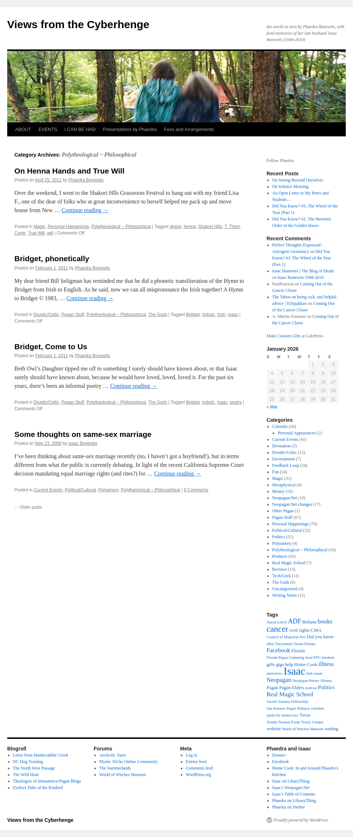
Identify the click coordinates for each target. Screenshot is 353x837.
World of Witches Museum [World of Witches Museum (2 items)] (302, 729)
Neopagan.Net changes (292, 504)
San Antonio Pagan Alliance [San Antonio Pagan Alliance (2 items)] (288, 708)
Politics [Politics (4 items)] (326, 687)
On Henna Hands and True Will (69, 171)
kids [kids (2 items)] (310, 673)
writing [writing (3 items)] (331, 728)
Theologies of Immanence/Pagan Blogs (47, 781)
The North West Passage (34, 768)
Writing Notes (284, 595)
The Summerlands (115, 768)
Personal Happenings (68, 226)
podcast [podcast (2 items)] (311, 688)
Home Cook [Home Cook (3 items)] (305, 664)
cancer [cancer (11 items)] (277, 629)
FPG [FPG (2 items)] (317, 657)
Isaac (233, 314)
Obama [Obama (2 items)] (326, 681)
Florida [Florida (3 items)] (298, 650)
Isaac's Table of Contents (293, 794)
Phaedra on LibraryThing (294, 800)
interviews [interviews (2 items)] (274, 673)
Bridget (193, 314)
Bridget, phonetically (51, 258)
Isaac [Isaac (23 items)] (294, 671)
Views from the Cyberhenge (78, 24)
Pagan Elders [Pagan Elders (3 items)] (291, 687)
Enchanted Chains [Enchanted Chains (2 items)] (289, 644)
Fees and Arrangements (189, 129)
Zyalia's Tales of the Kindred (38, 787)
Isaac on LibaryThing (290, 781)
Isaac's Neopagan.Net (290, 787)
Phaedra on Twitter (288, 807)
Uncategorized (285, 588)
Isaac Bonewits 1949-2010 (301, 277)
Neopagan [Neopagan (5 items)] (279, 679)
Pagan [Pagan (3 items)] (272, 687)
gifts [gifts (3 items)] (271, 664)
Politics (278, 536)
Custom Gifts (288, 335)
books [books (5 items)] (325, 621)
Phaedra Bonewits (85, 180)
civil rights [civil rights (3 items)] (299, 630)
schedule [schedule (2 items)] (317, 708)
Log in (191, 755)
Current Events (47, 489)
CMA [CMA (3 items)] (316, 630)
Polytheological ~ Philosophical (121, 226)
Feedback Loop (285, 465)
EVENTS (48, 129)
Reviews (279, 569)
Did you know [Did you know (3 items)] (320, 636)
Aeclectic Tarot (112, 755)
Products (279, 556)
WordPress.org (198, 774)
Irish (221, 314)
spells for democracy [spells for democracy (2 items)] (283, 715)
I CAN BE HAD (80, 129)
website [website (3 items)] (274, 728)
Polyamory (108, 489)
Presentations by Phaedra (130, 129)
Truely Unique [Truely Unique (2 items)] (312, 722)
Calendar (280, 426)
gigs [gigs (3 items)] (280, 664)
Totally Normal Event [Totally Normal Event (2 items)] (283, 722)
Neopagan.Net (284, 497)
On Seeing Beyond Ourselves (297, 180)
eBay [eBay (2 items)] (270, 644)
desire (176, 226)
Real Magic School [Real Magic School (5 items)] (290, 694)
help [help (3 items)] (289, 664)
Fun (275, 471)
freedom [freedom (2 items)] (328, 657)
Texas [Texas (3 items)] (305, 715)
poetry (236, 402)
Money (278, 491)
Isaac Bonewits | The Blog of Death (303, 270)
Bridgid (193, 402)
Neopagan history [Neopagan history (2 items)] (305, 681)
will (50, 233)
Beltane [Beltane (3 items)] (309, 622)
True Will (36, 233)
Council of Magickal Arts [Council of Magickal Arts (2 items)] (286, 637)
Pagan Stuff (73, 314)
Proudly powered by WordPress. (301, 820)
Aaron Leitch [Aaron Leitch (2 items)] (277, 622)
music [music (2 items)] (318, 673)
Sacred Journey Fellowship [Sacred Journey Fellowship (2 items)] (287, 702)
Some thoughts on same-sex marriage (82, 434)
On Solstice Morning (290, 186)
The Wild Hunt (26, 774)
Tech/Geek (281, 575)
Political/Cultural (80, 489)
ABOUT (23, 129)
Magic (39, 226)
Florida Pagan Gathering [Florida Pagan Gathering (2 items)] (285, 657)
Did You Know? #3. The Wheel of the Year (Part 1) (301, 258)
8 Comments (196, 489)
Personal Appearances (297, 432)
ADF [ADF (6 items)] (294, 621)
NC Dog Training (28, 761)
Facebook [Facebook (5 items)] (278, 650)
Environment (283, 458)
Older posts (28, 507)
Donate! (279, 755)
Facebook (280, 761)
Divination (281, 445)
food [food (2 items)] (309, 657)
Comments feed (199, 768)
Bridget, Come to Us (50, 346)
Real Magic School (288, 562)
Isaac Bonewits (82, 443)
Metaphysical (284, 484)
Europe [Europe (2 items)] (310, 644)
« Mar (272, 406)
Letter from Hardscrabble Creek (40, 755)
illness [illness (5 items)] (326, 664)
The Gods (157, 314)
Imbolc (208, 314)
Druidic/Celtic (46, 314)
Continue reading (85, 210)
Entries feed (196, 761)
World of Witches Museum (122, 774)
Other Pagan (283, 510)
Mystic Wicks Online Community (128, 761)
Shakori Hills (210, 226)
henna (190, 226)
